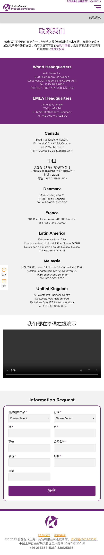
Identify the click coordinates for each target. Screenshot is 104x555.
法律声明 (60, 535)
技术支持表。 (59, 49)
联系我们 (44, 535)
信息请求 (95, 17)
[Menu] (97, 7)
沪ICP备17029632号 (83, 539)
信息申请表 (63, 45)
